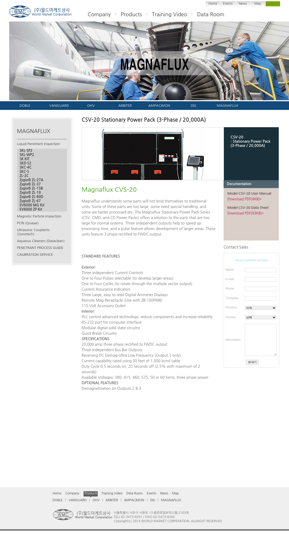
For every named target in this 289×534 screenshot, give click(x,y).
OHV (91, 105)
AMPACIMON (159, 105)
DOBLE (24, 105)
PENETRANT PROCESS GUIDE (40, 247)
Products (131, 14)
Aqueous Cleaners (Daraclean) (41, 241)
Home (212, 3)
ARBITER (125, 105)
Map (257, 3)
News (243, 3)
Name (230, 269)
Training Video (111, 493)
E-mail (230, 279)
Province (231, 307)
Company (232, 298)
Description (233, 339)
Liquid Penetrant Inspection (38, 144)
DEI (193, 105)
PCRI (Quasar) (28, 223)
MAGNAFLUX (227, 105)
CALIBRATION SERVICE (35, 254)
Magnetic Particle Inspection (39, 216)
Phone (230, 288)
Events (228, 3)
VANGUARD (59, 105)
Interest (231, 317)
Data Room (210, 14)
